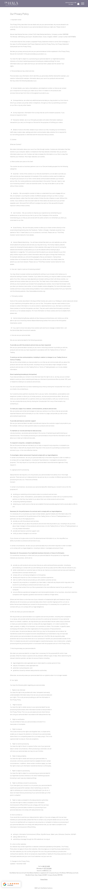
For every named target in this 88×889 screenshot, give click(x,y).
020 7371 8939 (46, 866)
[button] (78, 3)
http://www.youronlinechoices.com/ (47, 318)
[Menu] (82, 3)
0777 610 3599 (47, 868)
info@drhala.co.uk (46, 870)
